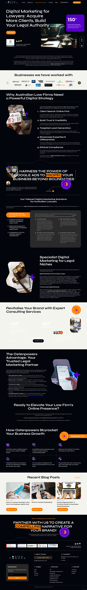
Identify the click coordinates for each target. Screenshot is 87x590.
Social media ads (54, 580)
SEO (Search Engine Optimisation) (63, 215)
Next (79, 82)
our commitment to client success (36, 396)
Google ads (52, 573)
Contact (36, 575)
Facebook (74, 569)
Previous (7, 82)
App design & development (56, 582)
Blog (56, 2)
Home (23, 2)
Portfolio (51, 2)
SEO (50, 569)
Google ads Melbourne (55, 575)
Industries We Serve (40, 2)
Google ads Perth (54, 578)
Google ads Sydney (54, 577)
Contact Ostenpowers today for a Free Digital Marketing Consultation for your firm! (43, 418)
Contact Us (77, 2)
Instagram (74, 571)
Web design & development (56, 571)
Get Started (11, 32)
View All (77, 477)
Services (29, 2)
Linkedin (73, 573)
